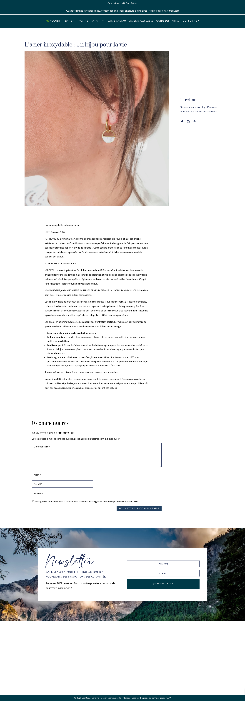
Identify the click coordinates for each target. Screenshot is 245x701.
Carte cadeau (113, 3)
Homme (83, 21)
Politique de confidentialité (152, 698)
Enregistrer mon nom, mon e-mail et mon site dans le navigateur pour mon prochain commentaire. (86, 501)
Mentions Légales (131, 698)
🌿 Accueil (53, 21)
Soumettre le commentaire (139, 508)
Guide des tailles (167, 21)
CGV (168, 698)
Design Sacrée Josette (111, 698)
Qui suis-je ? (190, 21)
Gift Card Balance (130, 3)
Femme (68, 21)
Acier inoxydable (141, 21)
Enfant (96, 21)
